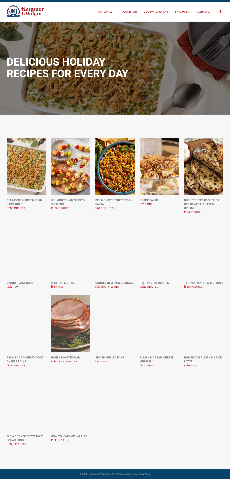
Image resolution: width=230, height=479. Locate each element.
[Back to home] (25, 11)
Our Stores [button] (106, 11)
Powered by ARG (139, 473)
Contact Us (204, 11)
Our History (129, 11)
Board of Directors (156, 11)
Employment (182, 11)
